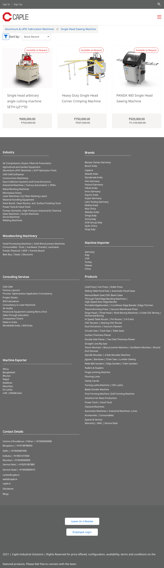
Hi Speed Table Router (96, 319)
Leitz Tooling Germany (97, 201)
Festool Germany (94, 184)
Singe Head (91, 312)
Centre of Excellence (13, 441)
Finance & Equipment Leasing (19, 311)
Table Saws (118, 330)
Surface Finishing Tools (49, 203)
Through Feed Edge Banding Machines (105, 298)
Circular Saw (91, 330)
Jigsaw (88, 359)
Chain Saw (111, 359)
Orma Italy (90, 219)
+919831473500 (21, 455)
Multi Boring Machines (126, 312)
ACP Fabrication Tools (45, 170)
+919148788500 (24, 445)
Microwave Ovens (12, 192)
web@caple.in (10, 479)
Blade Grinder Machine (97, 389)
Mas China (90, 208)
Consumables (106, 415)
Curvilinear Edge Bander (123, 305)
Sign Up (18, 4)
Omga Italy (91, 215)
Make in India (10, 322)
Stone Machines (11, 216)
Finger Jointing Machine (97, 372)
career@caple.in (11, 474)
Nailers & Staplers (94, 367)
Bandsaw (99, 359)
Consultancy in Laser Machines (19, 304)
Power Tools (91, 402)
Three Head (105, 312)
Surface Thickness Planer (98, 335)
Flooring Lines (92, 376)
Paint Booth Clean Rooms (16, 203)
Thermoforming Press (96, 309)
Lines (134, 411)
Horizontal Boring (94, 315)
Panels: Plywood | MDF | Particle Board (24, 250)
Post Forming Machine (97, 393)
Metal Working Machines (16, 189)
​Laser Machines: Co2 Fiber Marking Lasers (25, 196)
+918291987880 (26, 464)
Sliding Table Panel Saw (97, 290)
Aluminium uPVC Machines (17, 170)
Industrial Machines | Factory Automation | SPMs (29, 185)
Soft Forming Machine (122, 393)
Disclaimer (8, 488)
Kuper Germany (93, 198)
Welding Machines (12, 220)
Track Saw (105, 330)
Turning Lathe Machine (97, 385)
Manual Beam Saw (94, 295)
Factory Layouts (11, 290)
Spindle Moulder (93, 355)
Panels (42, 247)
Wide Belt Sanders (94, 363)
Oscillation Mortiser (140, 347)
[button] (82, 521)
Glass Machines (11, 213)
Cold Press (90, 286)
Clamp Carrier (92, 380)
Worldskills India (11, 325)
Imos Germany (93, 191)
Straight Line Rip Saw (96, 343)
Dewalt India (91, 173)
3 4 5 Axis (129, 319)
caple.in (7, 483)
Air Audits (8, 308)
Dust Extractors (93, 326)
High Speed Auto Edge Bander (101, 301)
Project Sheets (10, 297)
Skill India (27, 325)
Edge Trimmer (145, 305)
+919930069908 (43, 441)
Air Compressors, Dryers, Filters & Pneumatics (27, 163)
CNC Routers (91, 322)
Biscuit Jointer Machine (115, 347)
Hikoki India (91, 188)
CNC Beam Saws (114, 295)
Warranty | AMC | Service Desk (101, 423)
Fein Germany (92, 181)
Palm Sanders (130, 363)
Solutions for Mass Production (101, 398)
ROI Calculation (11, 301)
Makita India (91, 205)
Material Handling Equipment (18, 199)
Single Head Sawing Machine (78, 29)
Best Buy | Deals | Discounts (18, 254)
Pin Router (116, 319)
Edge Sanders (113, 363)
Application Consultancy (39, 293)
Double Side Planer (95, 339)
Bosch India (91, 165)
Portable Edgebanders (97, 305)
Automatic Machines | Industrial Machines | (108, 411)
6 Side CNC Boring (149, 312)
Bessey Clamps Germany (98, 162)
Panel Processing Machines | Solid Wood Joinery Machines (34, 243)
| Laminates (52, 247)
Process (7, 293)
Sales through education (16, 315)
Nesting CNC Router (111, 322)
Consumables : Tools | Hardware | (21, 247)
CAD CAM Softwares (13, 174)
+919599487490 (18, 450)
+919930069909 (22, 460)
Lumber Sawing (127, 359)
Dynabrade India (93, 177)
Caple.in (89, 170)
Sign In (6, 4)
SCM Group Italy (93, 222)
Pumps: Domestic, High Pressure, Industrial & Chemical (32, 210)
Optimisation (19, 293)
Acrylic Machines (30, 213)
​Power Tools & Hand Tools (16, 206)
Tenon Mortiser (93, 347)
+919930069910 (27, 469)
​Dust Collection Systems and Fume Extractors (27, 181)
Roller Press (116, 286)
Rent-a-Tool (41, 311)
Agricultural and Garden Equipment (21, 167)
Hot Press (103, 286)
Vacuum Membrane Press (124, 309)
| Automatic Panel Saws (122, 290)
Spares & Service (93, 419)
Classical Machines (94, 406)
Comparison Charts (13, 318)
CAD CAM (8, 286)
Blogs (6, 493)
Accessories (91, 415)
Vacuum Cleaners (113, 326)
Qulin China (91, 225)
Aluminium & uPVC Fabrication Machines (29, 29)
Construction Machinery (15, 178)
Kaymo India (91, 194)
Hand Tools (106, 402)
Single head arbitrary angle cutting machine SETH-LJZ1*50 (24, 101)
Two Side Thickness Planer (121, 339)
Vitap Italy (90, 229)
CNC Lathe (117, 385)
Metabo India (92, 212)
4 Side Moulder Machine (117, 355)
